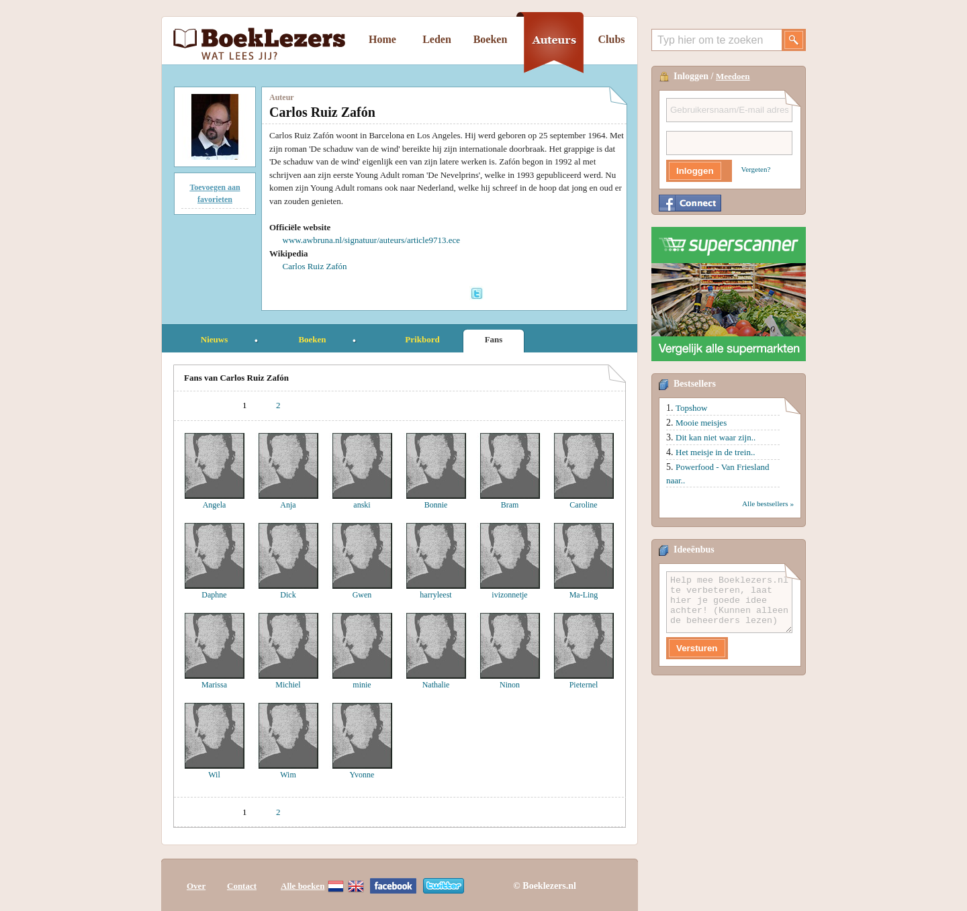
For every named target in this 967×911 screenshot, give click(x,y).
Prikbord (422, 339)
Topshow (691, 408)
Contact (242, 886)
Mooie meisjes (701, 423)
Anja (287, 505)
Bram (510, 505)
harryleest (435, 595)
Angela (214, 505)
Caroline (583, 505)
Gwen (362, 595)
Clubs (611, 39)
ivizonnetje (509, 595)
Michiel (287, 684)
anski (361, 505)
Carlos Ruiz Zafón (315, 266)
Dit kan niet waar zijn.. (715, 437)
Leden (436, 39)
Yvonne (362, 774)
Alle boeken (302, 886)
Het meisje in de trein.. (715, 452)
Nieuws (214, 339)
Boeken (490, 39)
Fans (494, 339)
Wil (214, 774)
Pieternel (583, 684)
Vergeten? (756, 169)
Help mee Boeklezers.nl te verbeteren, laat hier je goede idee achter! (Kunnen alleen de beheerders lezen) (729, 602)
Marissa (214, 684)
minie (362, 684)
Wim (288, 774)
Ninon (510, 684)
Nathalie (436, 684)
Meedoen (733, 76)
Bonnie (436, 505)
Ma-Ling (583, 595)
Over (196, 886)
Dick (287, 595)
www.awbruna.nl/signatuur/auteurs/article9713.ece (371, 240)
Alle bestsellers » (768, 503)
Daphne (213, 595)
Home (382, 39)
